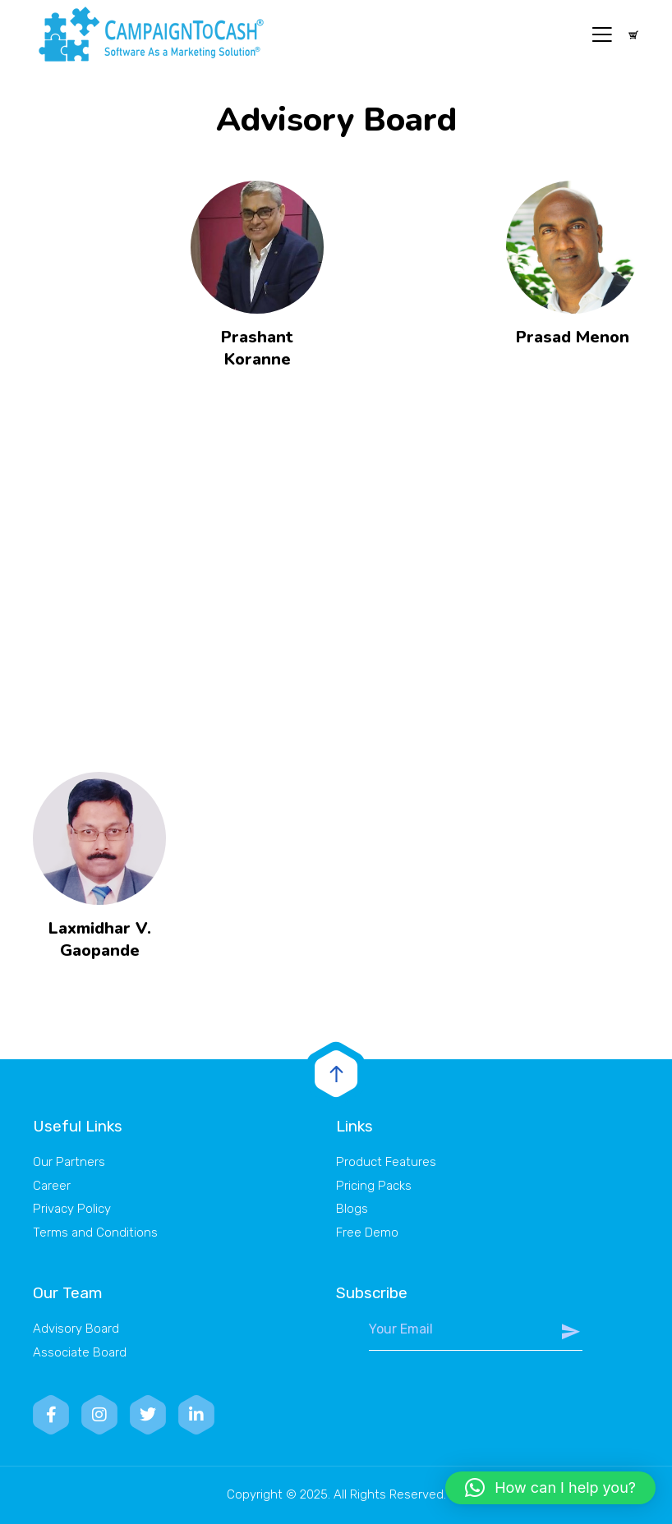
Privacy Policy (72, 1208)
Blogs (352, 1208)
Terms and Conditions (95, 1232)
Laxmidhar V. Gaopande (99, 939)
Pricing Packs (374, 1185)
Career (52, 1185)
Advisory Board (76, 1328)
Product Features (386, 1161)
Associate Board (80, 1352)
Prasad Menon (572, 337)
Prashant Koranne (257, 348)
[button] (550, 1487)
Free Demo (367, 1232)
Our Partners (69, 1161)
